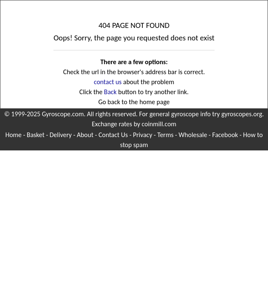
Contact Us (113, 135)
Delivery (61, 135)
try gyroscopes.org (237, 114)
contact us (108, 82)
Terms (165, 135)
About (85, 135)
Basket (36, 135)
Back (110, 92)
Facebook (225, 135)
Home (13, 135)
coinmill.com (159, 124)
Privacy (142, 135)
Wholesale (193, 135)
